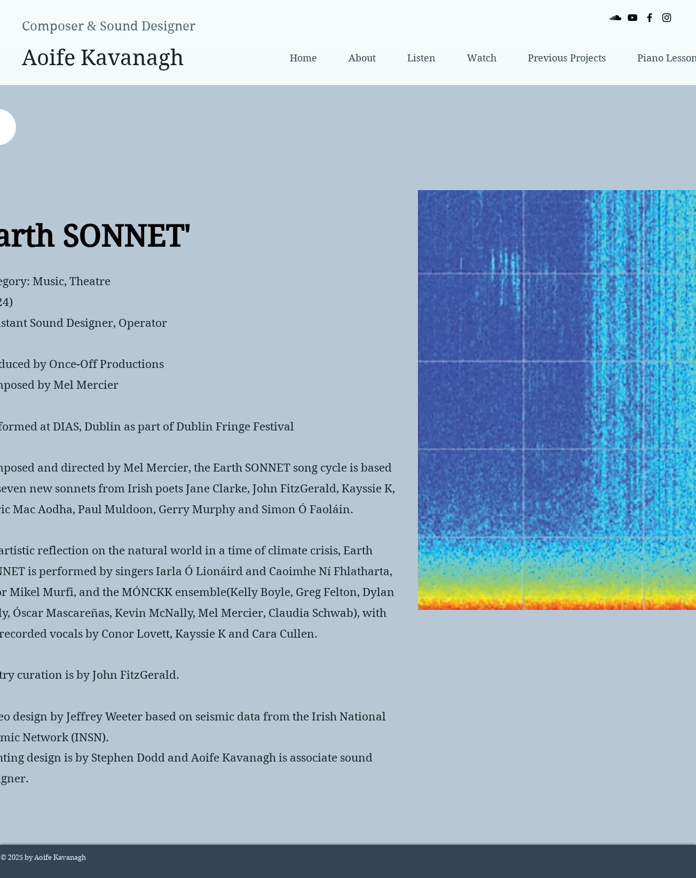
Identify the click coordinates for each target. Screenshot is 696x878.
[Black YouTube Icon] (632, 17)
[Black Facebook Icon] (649, 17)
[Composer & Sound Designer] (108, 27)
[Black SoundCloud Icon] (615, 17)
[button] (566, 58)
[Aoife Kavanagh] (103, 57)
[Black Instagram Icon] (667, 17)
